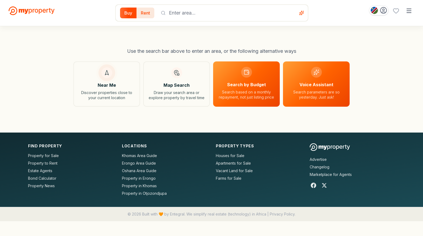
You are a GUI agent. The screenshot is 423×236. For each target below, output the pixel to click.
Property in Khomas (139, 185)
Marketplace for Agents (331, 174)
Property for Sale (43, 155)
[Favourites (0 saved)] (396, 10)
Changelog (319, 167)
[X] (324, 185)
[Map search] (176, 84)
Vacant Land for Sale (234, 170)
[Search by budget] (246, 84)
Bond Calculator (42, 178)
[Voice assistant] (301, 13)
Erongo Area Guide (139, 163)
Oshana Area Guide (139, 170)
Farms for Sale (228, 178)
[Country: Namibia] (378, 10)
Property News (41, 185)
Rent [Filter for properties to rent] (145, 13)
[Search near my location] (106, 84)
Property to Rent (42, 163)
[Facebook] (313, 185)
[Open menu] (409, 10)
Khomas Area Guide (139, 155)
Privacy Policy (282, 214)
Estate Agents (40, 170)
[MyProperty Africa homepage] (330, 147)
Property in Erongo (139, 178)
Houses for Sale (230, 155)
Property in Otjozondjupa (144, 193)
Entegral (177, 214)
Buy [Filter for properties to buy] (128, 13)
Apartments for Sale (233, 163)
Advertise (318, 159)
